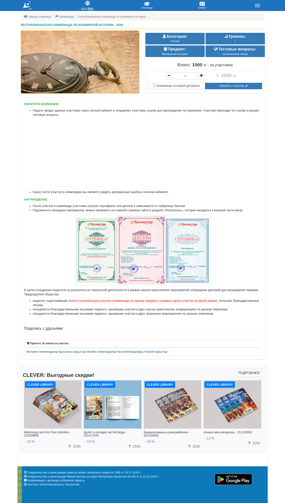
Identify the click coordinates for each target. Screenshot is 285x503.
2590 (74, 446)
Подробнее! (249, 373)
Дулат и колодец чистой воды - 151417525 (105, 433)
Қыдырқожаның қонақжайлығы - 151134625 (167, 433)
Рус (91, 9)
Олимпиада (64, 16)
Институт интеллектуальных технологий (53, 484)
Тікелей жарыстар (155, 351)
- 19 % (150, 441)
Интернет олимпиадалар (42, 351)
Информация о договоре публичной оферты (56, 480)
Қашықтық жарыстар (72, 351)
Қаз (84, 9)
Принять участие (233, 86)
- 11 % (209, 438)
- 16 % (30, 441)
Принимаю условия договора (176, 86)
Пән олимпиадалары (130, 351)
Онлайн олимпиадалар (101, 351)
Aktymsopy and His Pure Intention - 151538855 (47, 433)
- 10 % (90, 441)
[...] (185, 75)
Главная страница (37, 16)
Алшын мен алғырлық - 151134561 (227, 432)
